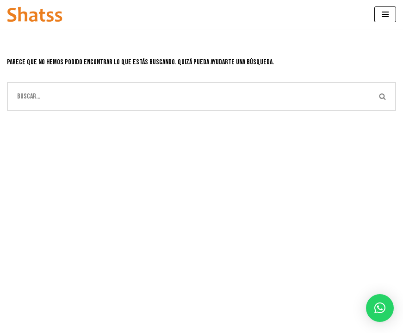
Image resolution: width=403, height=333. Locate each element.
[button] (380, 308)
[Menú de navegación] (385, 14)
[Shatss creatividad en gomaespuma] (34, 14)
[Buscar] (188, 96)
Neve (13, 323)
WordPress (91, 323)
